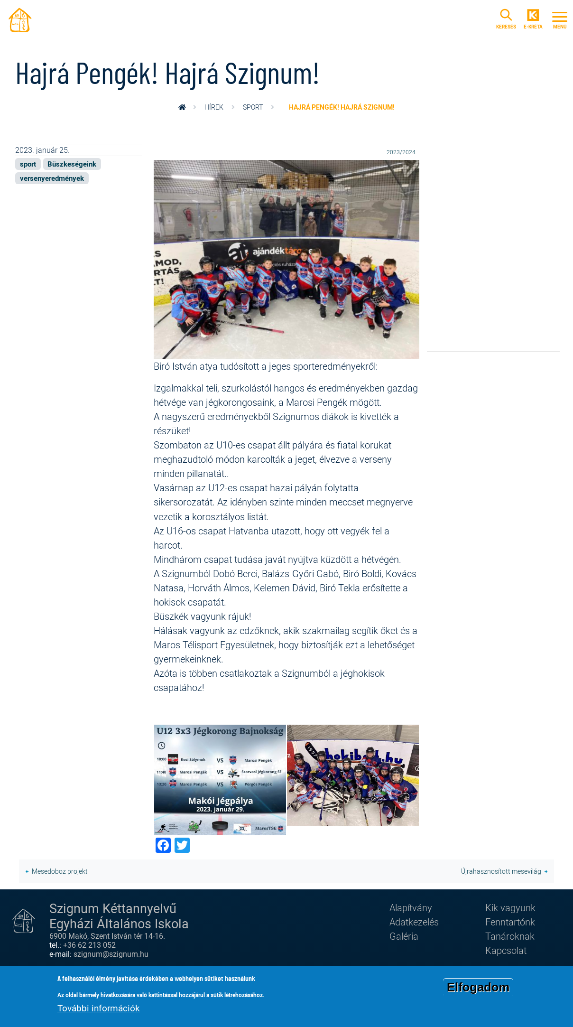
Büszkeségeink (71, 163)
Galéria (403, 936)
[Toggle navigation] (559, 19)
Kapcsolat (506, 950)
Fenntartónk (510, 921)
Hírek (213, 107)
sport (253, 107)
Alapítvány (410, 907)
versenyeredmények (52, 178)
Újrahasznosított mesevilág (501, 871)
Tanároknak (510, 936)
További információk (98, 1009)
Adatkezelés (414, 921)
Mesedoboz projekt (60, 871)
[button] (286, 258)
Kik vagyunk (510, 907)
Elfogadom (478, 988)
